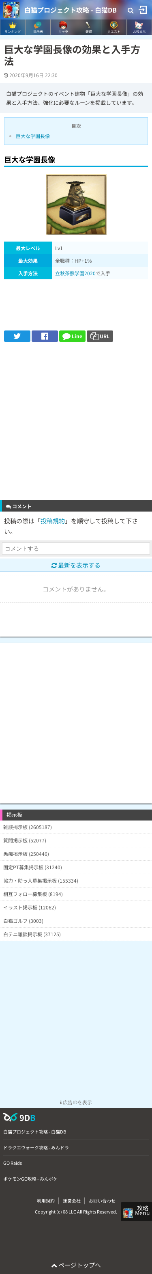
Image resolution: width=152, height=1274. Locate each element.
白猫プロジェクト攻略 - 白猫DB (70, 10)
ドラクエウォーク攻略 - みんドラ (36, 1147)
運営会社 (72, 1200)
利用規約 (46, 1200)
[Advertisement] (76, 422)
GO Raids (12, 1163)
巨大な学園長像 (33, 135)
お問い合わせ (102, 1200)
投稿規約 (53, 520)
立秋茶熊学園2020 (75, 273)
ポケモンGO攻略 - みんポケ (30, 1178)
